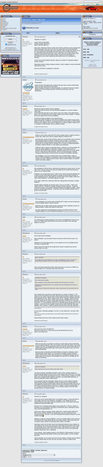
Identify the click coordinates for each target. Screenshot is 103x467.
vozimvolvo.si (26, 19)
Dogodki (4, 25)
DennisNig (95, 28)
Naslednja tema (36, 22)
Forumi (34, 19)
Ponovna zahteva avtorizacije (10, 50)
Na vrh (24, 76)
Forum (4, 21)
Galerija (4, 29)
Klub (3, 20)
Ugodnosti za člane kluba (9, 28)
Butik (3, 26)
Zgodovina (5, 22)
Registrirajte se (10, 47)
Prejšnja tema (27, 22)
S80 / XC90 (41, 19)
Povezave (5, 24)
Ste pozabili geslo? (10, 49)
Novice (4, 18)
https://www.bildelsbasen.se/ (72, 211)
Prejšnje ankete (92, 65)
